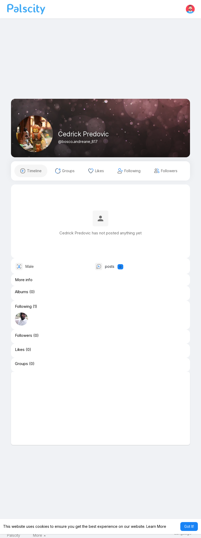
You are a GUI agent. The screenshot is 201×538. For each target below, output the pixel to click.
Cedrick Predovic (83, 134)
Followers (23, 335)
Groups (21, 364)
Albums (21, 292)
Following (23, 306)
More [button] (39, 535)
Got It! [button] (189, 526)
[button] (190, 9)
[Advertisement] (100, 62)
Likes (20, 350)
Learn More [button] (156, 526)
